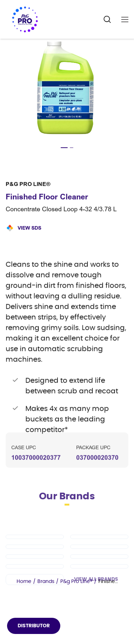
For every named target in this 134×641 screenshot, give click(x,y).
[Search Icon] (107, 19)
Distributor (34, 625)
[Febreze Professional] (35, 582)
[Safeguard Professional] (35, 572)
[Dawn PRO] (35, 553)
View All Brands (96, 595)
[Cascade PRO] (99, 562)
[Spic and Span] (99, 572)
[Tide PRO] (35, 562)
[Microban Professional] (99, 582)
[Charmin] (35, 595)
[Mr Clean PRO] (99, 553)
